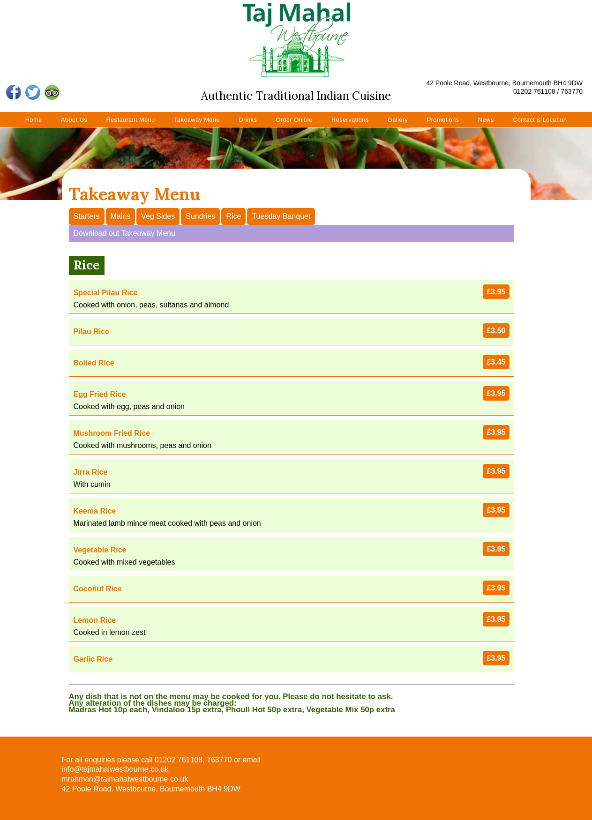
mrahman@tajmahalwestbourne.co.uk (125, 779)
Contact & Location (540, 119)
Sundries (200, 216)
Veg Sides (158, 216)
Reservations (349, 119)
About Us (74, 119)
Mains (121, 216)
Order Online (294, 119)
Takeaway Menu (197, 119)
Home (33, 119)
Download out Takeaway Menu (125, 233)
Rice (233, 216)
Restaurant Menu (130, 119)
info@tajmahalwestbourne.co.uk (115, 769)
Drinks (248, 119)
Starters (87, 216)
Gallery (398, 119)
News (486, 119)
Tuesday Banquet (281, 216)
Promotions (443, 119)
